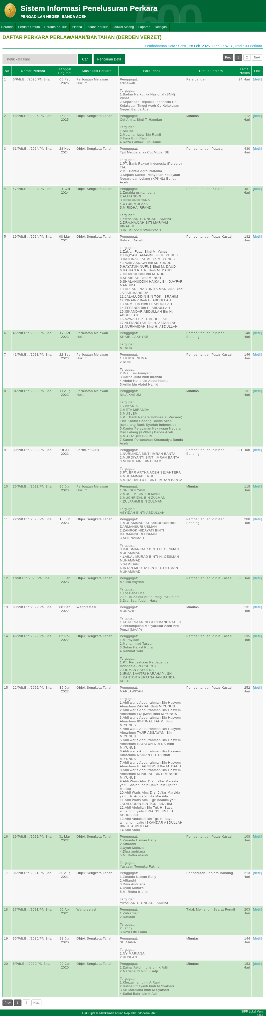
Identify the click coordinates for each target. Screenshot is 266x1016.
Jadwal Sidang (123, 27)
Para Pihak (151, 71)
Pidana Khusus (97, 27)
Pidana (77, 27)
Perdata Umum (29, 27)
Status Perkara (211, 71)
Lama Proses (244, 71)
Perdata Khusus (56, 27)
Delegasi (161, 27)
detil (257, 79)
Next (257, 57)
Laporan (144, 27)
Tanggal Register (65, 71)
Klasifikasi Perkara (97, 71)
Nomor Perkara (33, 71)
